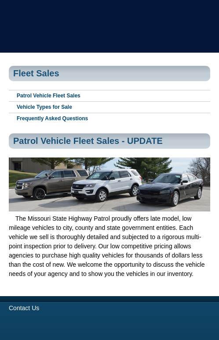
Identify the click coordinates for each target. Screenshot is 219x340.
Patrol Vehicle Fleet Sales (48, 96)
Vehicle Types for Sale (44, 107)
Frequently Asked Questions (52, 118)
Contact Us (24, 307)
